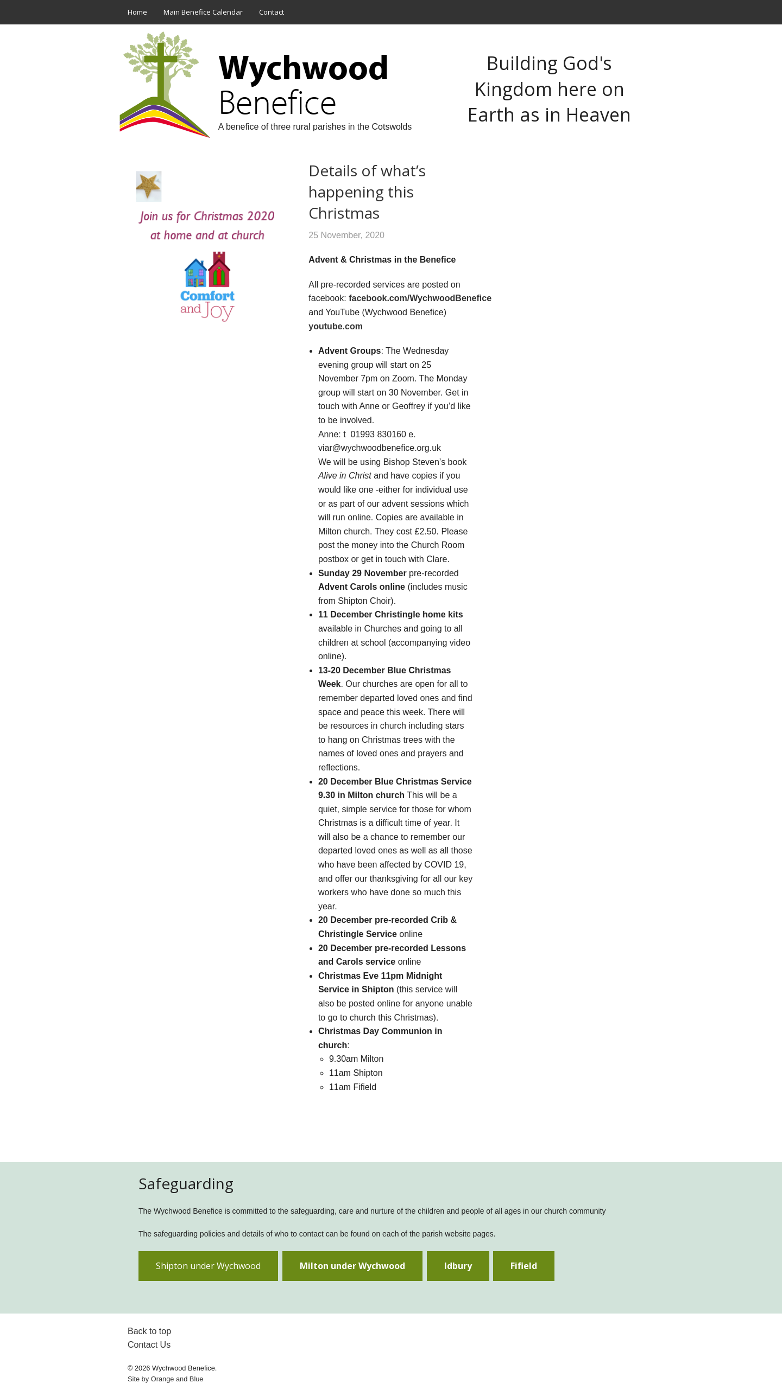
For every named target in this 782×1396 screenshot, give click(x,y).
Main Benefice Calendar (203, 12)
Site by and (165, 1379)
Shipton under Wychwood (208, 1266)
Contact (271, 12)
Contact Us (149, 1344)
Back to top (149, 1331)
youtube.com (336, 326)
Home (137, 12)
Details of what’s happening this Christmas (367, 191)
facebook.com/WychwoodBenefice (420, 298)
